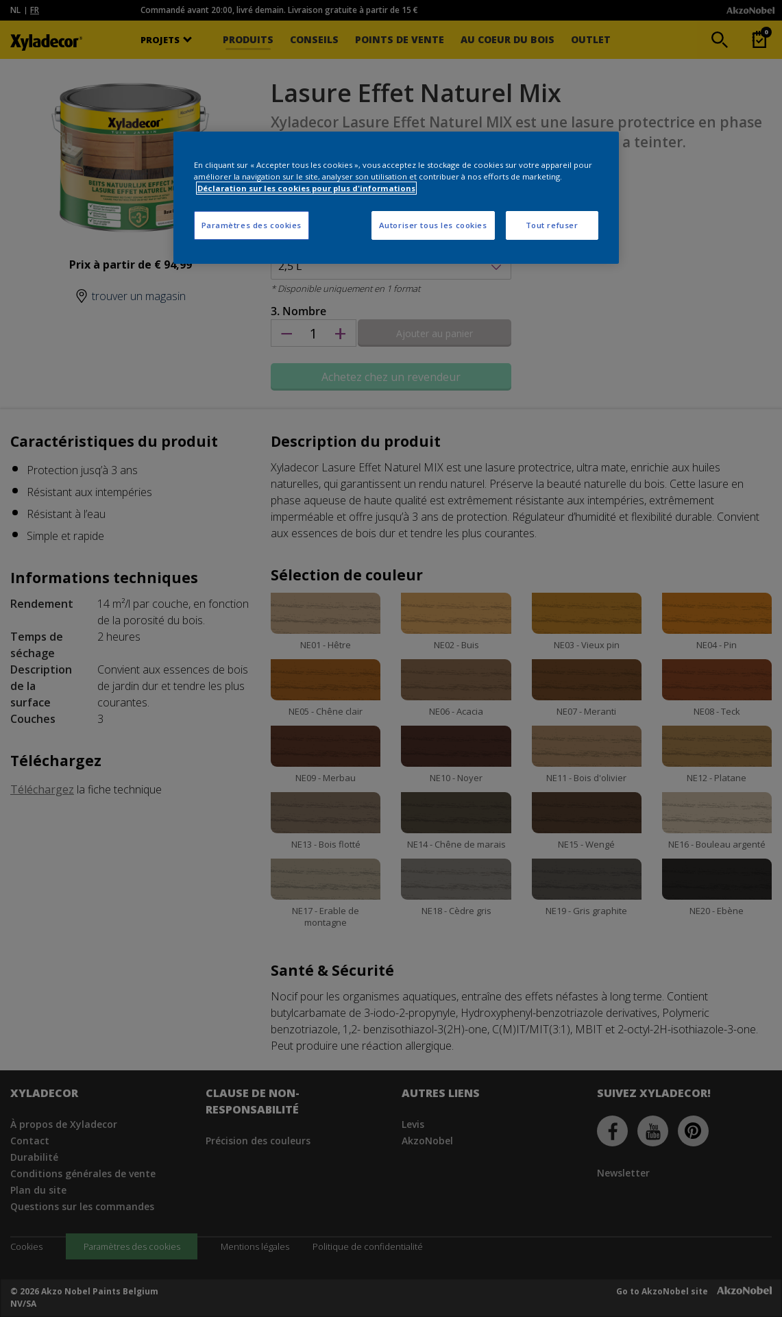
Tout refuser (552, 225)
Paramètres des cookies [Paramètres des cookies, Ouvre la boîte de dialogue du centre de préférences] (251, 225)
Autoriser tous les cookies (433, 225)
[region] (396, 198)
